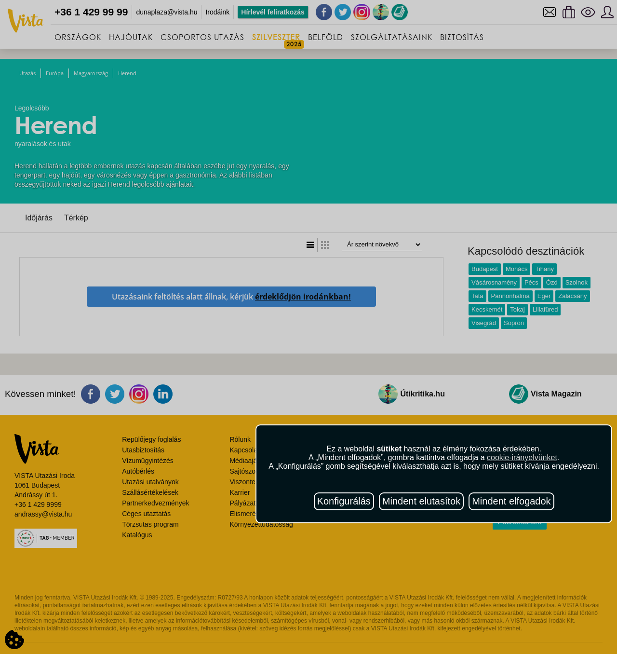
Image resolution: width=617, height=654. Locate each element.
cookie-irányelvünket (522, 457)
